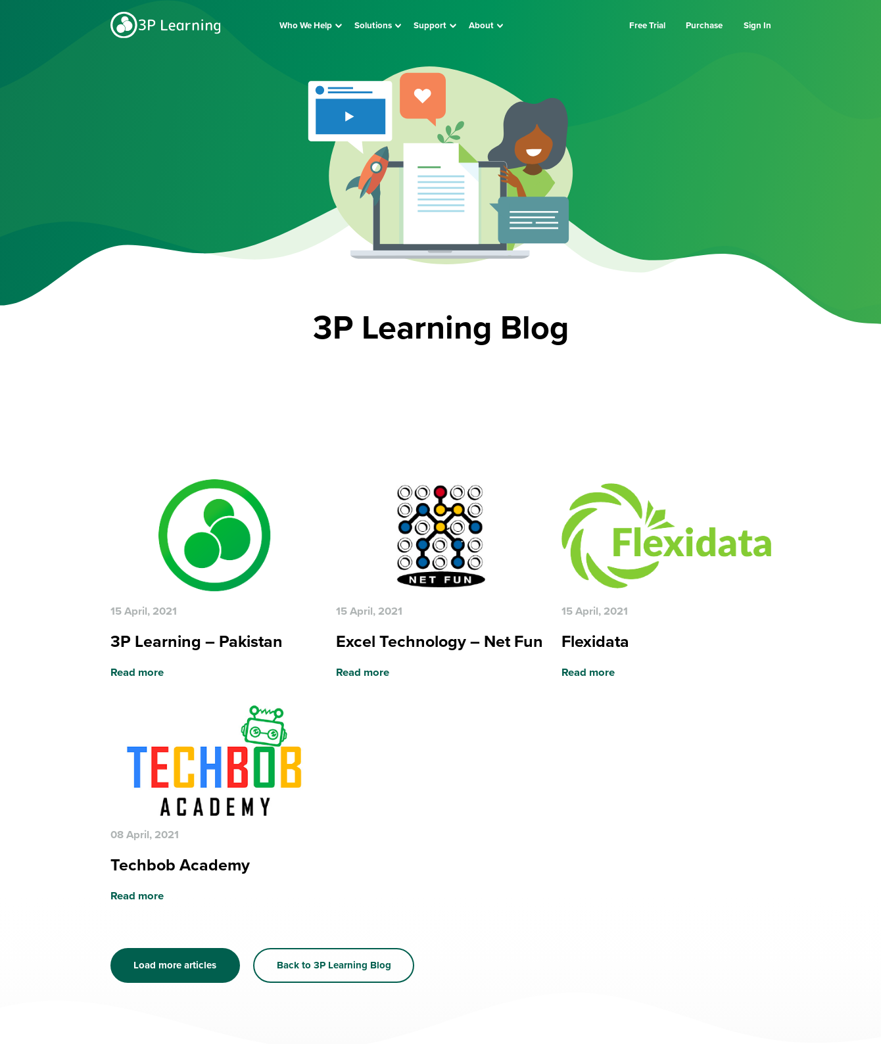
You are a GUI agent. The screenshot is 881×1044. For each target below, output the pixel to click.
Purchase (704, 25)
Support (430, 25)
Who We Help (305, 25)
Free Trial (647, 25)
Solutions (373, 25)
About (481, 25)
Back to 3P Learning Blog (334, 965)
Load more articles (174, 965)
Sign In (757, 25)
